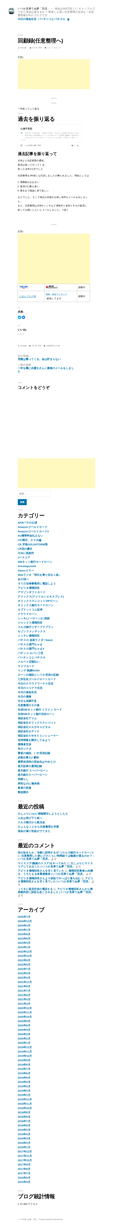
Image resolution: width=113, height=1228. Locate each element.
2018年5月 (24, 1129)
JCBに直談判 (26, 553)
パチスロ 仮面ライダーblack (35, 640)
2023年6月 (24, 938)
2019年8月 (24, 1064)
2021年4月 (24, 1003)
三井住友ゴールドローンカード (37, 679)
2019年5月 (24, 1077)
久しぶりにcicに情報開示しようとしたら (43, 813)
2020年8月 (24, 1025)
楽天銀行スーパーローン (33, 774)
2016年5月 (24, 1177)
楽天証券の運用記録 (30, 766)
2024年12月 (25, 921)
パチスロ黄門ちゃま (30, 644)
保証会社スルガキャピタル (34, 727)
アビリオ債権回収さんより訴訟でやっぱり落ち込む (49, 878)
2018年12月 (25, 1099)
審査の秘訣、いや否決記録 (34, 753)
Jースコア (24, 557)
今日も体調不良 (27, 701)
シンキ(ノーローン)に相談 (34, 618)
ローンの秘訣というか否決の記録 (38, 674)
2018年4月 (24, 1134)
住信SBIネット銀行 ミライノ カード (40, 709)
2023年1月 (24, 947)
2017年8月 (24, 1169)
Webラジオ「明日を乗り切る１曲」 (39, 574)
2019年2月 (24, 1090)
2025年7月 (24, 916)
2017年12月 (25, 1151)
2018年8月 (24, 1116)
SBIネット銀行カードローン (35, 561)
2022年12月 (25, 951)
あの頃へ (23, 579)
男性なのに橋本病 (28, 783)
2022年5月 (24, 973)
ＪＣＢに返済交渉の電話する (35, 889)
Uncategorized (27, 566)
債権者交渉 (24, 744)
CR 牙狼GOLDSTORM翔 (32, 544)
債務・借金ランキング (56, 294)
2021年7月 (24, 990)
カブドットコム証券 (30, 609)
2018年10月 (25, 1108)
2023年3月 (24, 942)
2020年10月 (25, 1016)
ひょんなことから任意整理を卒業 (38, 826)
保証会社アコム (27, 718)
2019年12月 (25, 1047)
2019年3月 (24, 1086)
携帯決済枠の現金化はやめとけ (37, 761)
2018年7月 (24, 1121)
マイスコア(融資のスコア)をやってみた (42, 863)
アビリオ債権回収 (29, 587)
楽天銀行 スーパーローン (33, 770)
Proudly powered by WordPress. (51, 1219)
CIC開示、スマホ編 (29, 540)
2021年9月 (24, 986)
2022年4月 (24, 977)
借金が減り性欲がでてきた (34, 831)
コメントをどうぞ (54, 48)
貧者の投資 (24, 787)
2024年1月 (24, 929)
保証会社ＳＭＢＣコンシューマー (38, 735)
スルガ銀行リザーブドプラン (36, 627)
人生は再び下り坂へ (30, 818)
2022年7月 (24, 969)
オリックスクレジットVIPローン (38, 601)
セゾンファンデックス (32, 631)
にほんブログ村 (27, 296)
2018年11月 (25, 1103)
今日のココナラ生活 (30, 687)
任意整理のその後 (53, 346)
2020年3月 (24, 1034)
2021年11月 (25, 982)
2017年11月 (25, 1155)
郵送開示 (23, 792)
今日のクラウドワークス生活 (35, 683)
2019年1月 (24, 1095)
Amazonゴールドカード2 (33, 531)
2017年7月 (24, 1173)
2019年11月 (25, 1051)
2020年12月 (25, 1008)
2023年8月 (24, 934)
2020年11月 (25, 1012)
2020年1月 (24, 1042)
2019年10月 (25, 1055)
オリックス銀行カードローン (35, 605)
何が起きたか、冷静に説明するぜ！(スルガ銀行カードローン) (55, 852)
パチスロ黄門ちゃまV (31, 648)
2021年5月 (24, 999)
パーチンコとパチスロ (51, 19)
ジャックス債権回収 (30, 622)
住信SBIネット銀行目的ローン (36, 714)
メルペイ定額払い (29, 661)
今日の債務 (24, 696)
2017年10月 (25, 1160)
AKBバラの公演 (27, 522)
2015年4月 (24, 1182)
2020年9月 (24, 1021)
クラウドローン (27, 614)
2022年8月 (24, 964)
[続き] (68, 19)
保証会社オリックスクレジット (37, 722)
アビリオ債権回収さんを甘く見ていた (41, 870)
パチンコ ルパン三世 (30, 653)
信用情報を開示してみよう (34, 740)
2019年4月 (24, 1082)
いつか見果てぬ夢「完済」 (34, 8)
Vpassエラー (26, 570)
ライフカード (26, 666)
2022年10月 (25, 955)
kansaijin (23, 48)
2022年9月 (24, 960)
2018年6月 (24, 1125)
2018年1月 (24, 1147)
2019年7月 (24, 1069)
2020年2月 (24, 1038)
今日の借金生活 (27, 19)
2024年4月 (24, 925)
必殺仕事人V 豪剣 (28, 757)
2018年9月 (24, 1112)
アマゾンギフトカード (31, 592)
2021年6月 (24, 995)
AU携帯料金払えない (30, 535)
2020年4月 (24, 1029)
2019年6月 (24, 1073)
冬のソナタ (25, 748)
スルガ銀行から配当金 (31, 822)
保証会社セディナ (29, 731)
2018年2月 (24, 1142)
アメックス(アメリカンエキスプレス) (41, 596)
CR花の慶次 (25, 548)
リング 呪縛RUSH (29, 670)
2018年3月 (24, 1138)
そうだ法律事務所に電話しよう (37, 583)
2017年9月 (24, 1164)
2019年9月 (24, 1060)
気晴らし (23, 779)
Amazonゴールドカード (32, 527)
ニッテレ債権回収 (29, 635)
